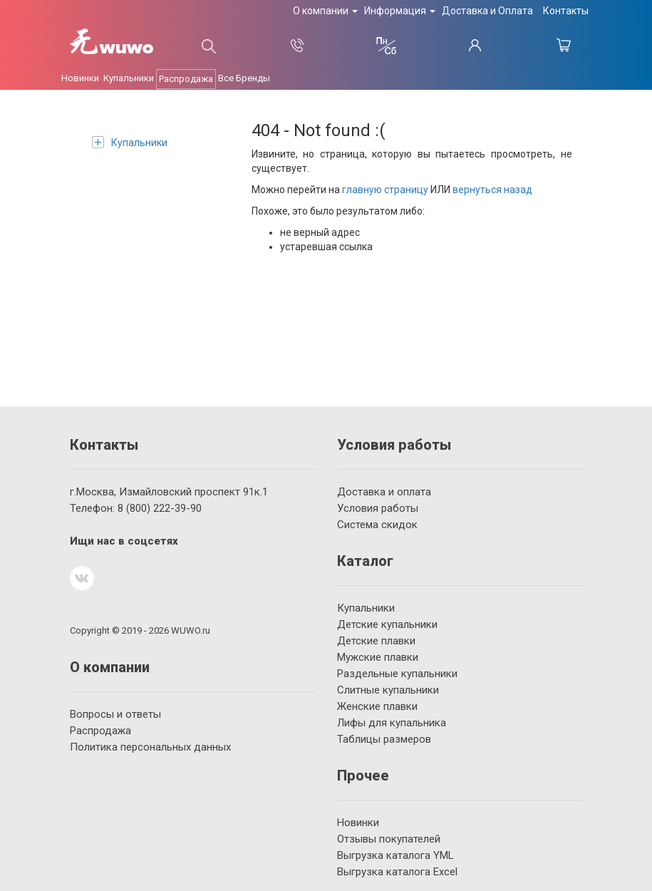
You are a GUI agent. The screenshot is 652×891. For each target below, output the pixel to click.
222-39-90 (160, 508)
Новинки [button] (80, 78)
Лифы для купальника (391, 722)
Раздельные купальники (397, 673)
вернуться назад (492, 189)
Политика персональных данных (150, 747)
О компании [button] (325, 10)
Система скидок (377, 524)
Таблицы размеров (384, 739)
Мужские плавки (377, 657)
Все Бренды (244, 78)
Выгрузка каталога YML (395, 855)
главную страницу (385, 189)
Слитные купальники (388, 690)
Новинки (358, 822)
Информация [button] (399, 10)
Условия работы (377, 508)
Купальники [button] (128, 78)
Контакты (566, 10)
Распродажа (186, 78)
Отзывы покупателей (388, 839)
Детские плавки (376, 640)
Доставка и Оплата (487, 10)
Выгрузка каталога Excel (397, 871)
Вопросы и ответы (115, 714)
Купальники (129, 142)
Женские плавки (377, 706)
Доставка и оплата (384, 491)
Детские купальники (387, 624)
